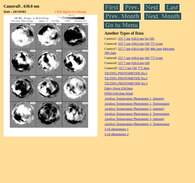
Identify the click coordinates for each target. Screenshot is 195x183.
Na (147, 38)
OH (151, 38)
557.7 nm (124, 38)
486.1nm (156, 49)
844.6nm (168, 49)
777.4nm (143, 68)
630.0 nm (137, 38)
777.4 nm (156, 43)
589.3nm (110, 53)
